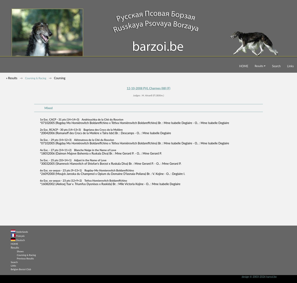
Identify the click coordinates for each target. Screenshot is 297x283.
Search (276, 66)
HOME (243, 66)
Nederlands (22, 231)
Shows (20, 251)
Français (20, 235)
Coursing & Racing (35, 78)
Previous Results (25, 258)
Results (260, 66)
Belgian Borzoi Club (21, 269)
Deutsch (20, 240)
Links (290, 66)
